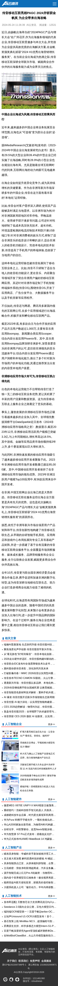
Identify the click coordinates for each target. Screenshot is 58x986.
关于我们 (12, 961)
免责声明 (35, 961)
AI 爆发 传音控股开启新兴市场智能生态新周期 (29, 697)
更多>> (51, 724)
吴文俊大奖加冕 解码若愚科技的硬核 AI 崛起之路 (31, 858)
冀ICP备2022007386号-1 (14, 964)
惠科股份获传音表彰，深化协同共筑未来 (26, 668)
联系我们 (23, 961)
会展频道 (46, 961)
